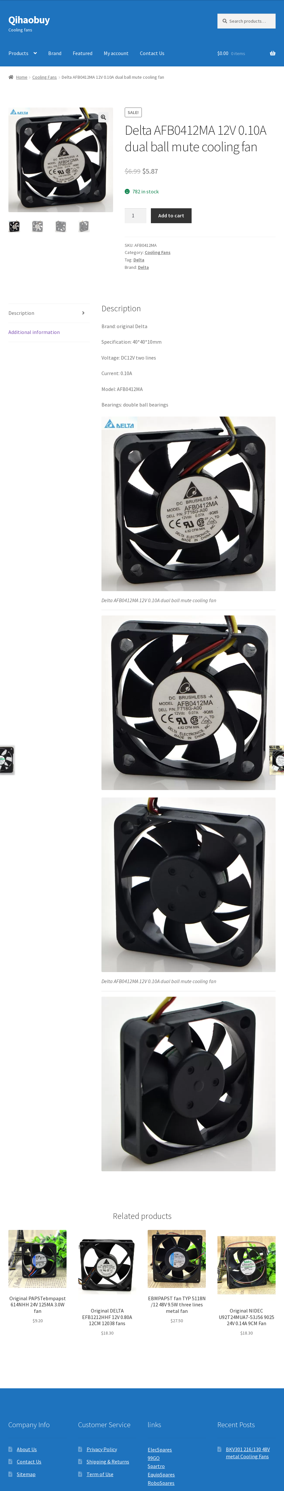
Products (18, 53)
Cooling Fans (44, 77)
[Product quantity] (136, 215)
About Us (27, 1449)
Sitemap (26, 1474)
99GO (154, 1458)
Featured (82, 53)
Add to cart (171, 215)
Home (21, 77)
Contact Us (152, 53)
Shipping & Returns (108, 1461)
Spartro (156, 1466)
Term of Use (100, 1474)
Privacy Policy (102, 1449)
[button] (103, 117)
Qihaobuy (29, 19)
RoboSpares (161, 1483)
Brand (54, 53)
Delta (138, 260)
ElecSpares (160, 1449)
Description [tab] (21, 313)
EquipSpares (161, 1474)
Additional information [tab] (34, 332)
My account (116, 53)
